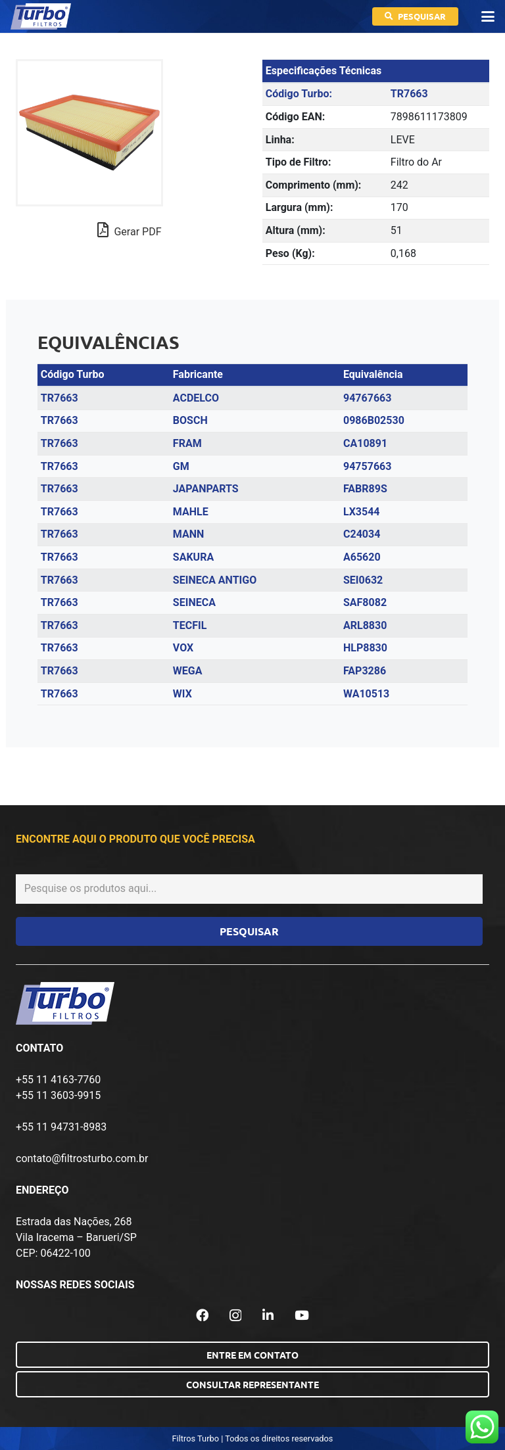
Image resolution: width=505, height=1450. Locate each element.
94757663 (367, 466)
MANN (188, 534)
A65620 (362, 557)
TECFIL (190, 625)
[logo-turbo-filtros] (41, 16)
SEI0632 (363, 580)
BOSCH (190, 420)
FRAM (187, 443)
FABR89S (365, 488)
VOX (183, 648)
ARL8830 (365, 625)
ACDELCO (196, 398)
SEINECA (194, 602)
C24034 (361, 534)
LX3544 (361, 511)
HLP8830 (365, 648)
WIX (182, 694)
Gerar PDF (129, 230)
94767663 (367, 398)
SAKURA (193, 557)
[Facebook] (202, 1315)
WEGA (188, 671)
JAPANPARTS (206, 488)
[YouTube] (302, 1315)
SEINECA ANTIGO (214, 580)
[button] (488, 16)
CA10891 (365, 443)
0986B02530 (373, 420)
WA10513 (366, 694)
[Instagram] (235, 1315)
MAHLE (190, 511)
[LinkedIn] (268, 1315)
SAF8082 (365, 602)
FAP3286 (364, 671)
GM (181, 466)
